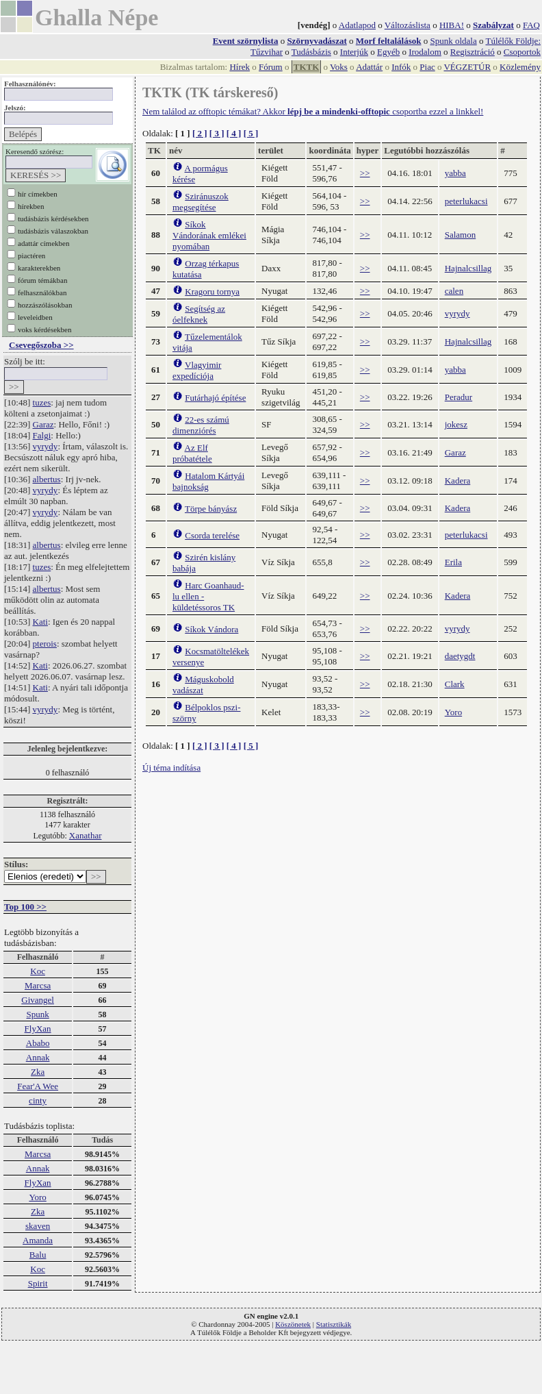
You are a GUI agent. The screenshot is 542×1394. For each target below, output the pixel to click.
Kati (40, 622)
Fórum (271, 67)
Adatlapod (357, 25)
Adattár (369, 67)
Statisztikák (333, 1324)
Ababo (38, 1043)
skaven (37, 1226)
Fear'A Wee (37, 1086)
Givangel (37, 1000)
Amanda (38, 1240)
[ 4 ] (234, 133)
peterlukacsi (466, 201)
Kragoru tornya (212, 291)
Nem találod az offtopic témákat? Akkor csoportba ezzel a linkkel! (312, 111)
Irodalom (425, 52)
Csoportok (522, 52)
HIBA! (451, 25)
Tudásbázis (311, 52)
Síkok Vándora (211, 629)
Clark (455, 684)
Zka (37, 1072)
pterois (45, 643)
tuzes (42, 402)
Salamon (460, 234)
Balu (38, 1254)
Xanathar (85, 835)
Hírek (239, 67)
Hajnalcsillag (468, 268)
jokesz (456, 424)
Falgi (42, 435)
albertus (47, 479)
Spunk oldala (453, 41)
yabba (455, 173)
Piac (427, 67)
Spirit (38, 1283)
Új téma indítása (171, 767)
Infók (401, 67)
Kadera (458, 480)
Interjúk (354, 52)
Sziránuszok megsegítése (200, 201)
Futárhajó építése (215, 398)
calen (454, 291)
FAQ (531, 25)
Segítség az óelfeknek (198, 314)
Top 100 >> (25, 906)
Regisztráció (472, 52)
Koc (37, 971)
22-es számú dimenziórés (200, 425)
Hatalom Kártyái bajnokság (208, 481)
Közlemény (520, 67)
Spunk (37, 1014)
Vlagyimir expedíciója (196, 370)
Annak (38, 1057)
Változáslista (407, 25)
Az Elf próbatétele (192, 453)
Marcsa (38, 985)
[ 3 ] (216, 133)
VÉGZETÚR (467, 67)
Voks (339, 67)
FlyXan (38, 1028)
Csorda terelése (212, 535)
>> (365, 173)
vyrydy (45, 446)
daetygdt (460, 656)
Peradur (458, 397)
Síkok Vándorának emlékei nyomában (209, 235)
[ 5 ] (251, 133)
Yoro (37, 1197)
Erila (453, 562)
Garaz (43, 424)
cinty (38, 1100)
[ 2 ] (199, 133)
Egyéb (388, 52)
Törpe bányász (211, 508)
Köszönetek (293, 1324)
